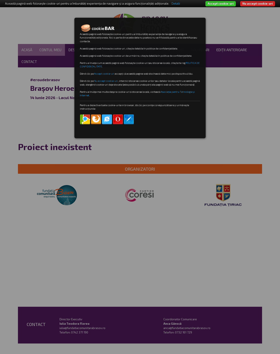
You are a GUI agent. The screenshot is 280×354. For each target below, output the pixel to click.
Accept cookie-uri (221, 3)
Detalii (176, 3)
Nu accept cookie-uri (257, 3)
